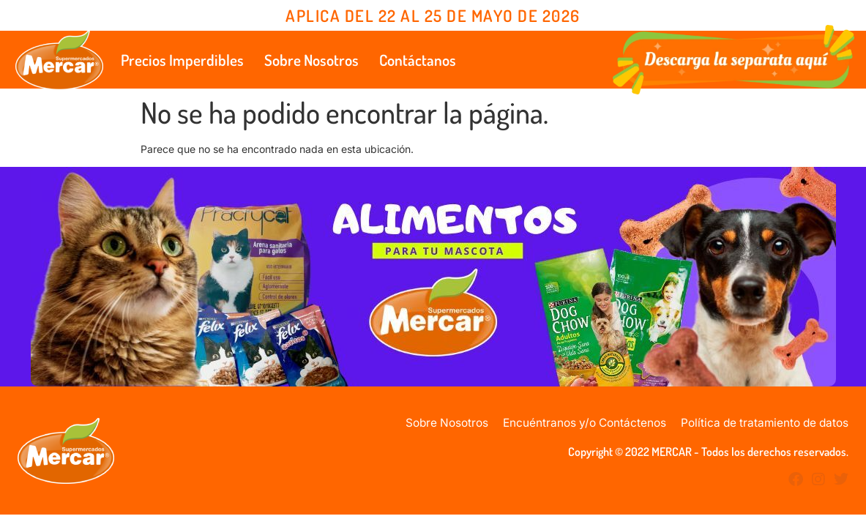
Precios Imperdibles (182, 60)
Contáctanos (417, 60)
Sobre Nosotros (311, 60)
